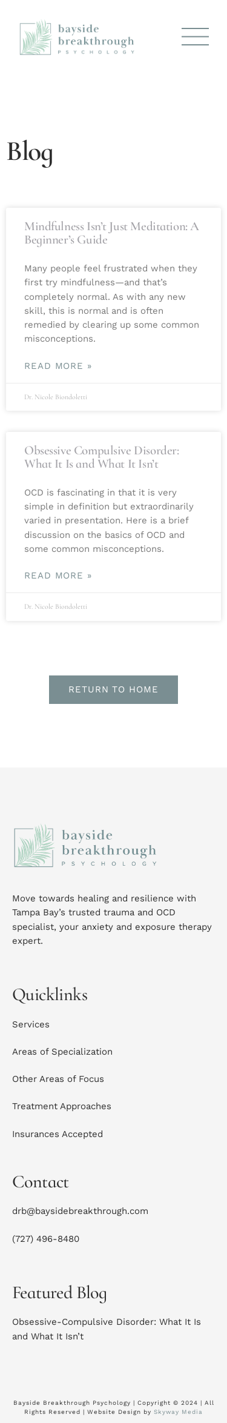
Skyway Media (178, 1411)
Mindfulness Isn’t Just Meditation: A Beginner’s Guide (111, 233)
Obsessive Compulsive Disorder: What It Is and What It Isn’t (101, 457)
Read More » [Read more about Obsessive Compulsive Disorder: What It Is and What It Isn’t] (58, 575)
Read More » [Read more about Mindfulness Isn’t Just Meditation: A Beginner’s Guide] (58, 366)
